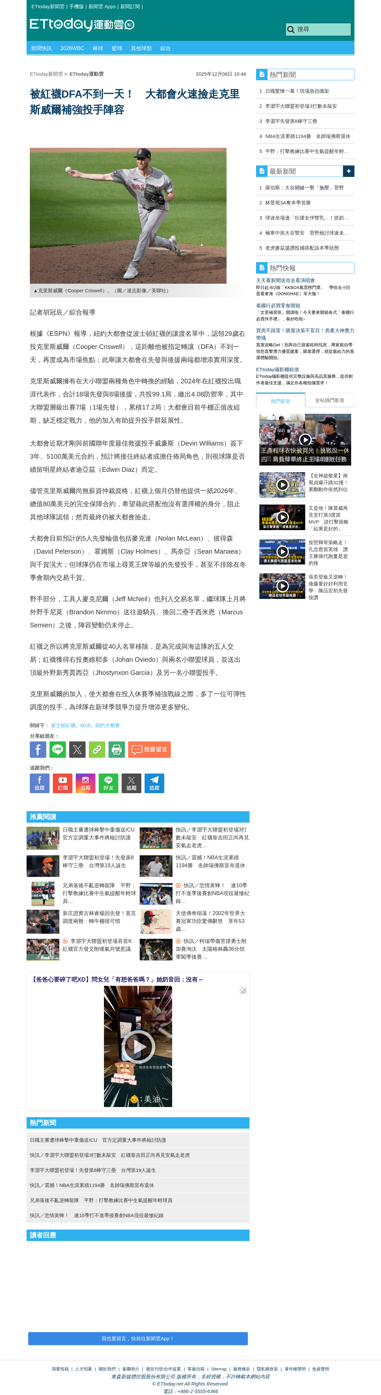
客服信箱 (196, 1368)
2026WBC (72, 48)
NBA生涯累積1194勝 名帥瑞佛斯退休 (307, 136)
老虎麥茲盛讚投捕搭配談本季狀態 (302, 248)
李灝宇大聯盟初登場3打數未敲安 (301, 106)
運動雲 (87, 25)
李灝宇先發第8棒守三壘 (291, 121)
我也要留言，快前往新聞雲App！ (138, 1338)
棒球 (98, 48)
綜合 (165, 48)
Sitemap (219, 1368)
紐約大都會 (107, 725)
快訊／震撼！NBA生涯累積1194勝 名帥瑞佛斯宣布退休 (92, 1185)
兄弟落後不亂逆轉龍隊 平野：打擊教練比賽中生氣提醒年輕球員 (99, 893)
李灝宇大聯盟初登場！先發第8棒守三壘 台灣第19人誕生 (93, 1170)
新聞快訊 (41, 48)
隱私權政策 (267, 1368)
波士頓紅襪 (63, 725)
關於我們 (107, 1368)
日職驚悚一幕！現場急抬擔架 (297, 91)
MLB (85, 725)
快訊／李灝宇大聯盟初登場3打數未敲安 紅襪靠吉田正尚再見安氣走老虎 (212, 837)
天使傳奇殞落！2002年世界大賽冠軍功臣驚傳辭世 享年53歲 (210, 921)
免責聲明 (320, 1368)
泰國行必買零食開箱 (278, 305)
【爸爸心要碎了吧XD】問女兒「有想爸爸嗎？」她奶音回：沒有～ (117, 979)
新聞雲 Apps (102, 6)
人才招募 (83, 1368)
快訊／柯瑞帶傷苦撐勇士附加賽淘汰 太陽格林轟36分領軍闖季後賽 (211, 949)
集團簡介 (130, 1368)
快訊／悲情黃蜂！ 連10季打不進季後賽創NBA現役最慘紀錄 (213, 893)
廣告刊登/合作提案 (163, 1368)
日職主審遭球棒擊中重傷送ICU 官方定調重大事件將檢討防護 (98, 1140)
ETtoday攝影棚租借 (277, 369)
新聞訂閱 (130, 6)
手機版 (76, 6)
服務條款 (241, 1368)
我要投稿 (60, 1368)
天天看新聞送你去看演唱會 (285, 280)
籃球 (117, 48)
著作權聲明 (295, 1368)
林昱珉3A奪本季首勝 (288, 202)
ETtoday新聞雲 (48, 6)
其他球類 (141, 48)
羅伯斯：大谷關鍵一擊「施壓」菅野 (304, 187)
